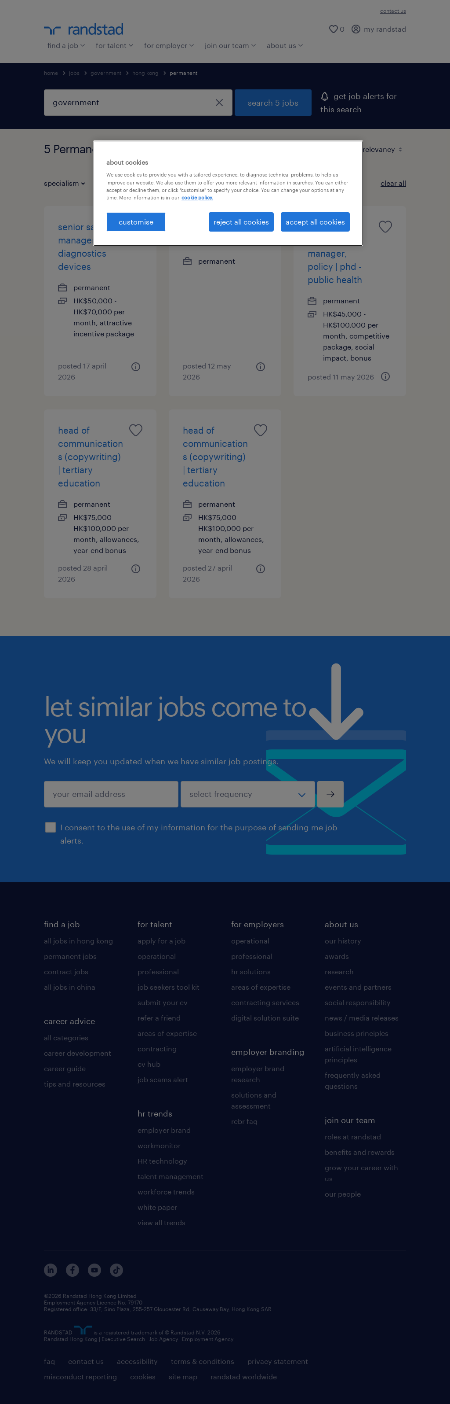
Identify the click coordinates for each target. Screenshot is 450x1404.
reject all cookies (241, 221)
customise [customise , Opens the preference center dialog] (136, 221)
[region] (228, 193)
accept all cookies (315, 221)
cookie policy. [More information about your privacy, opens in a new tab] (197, 197)
